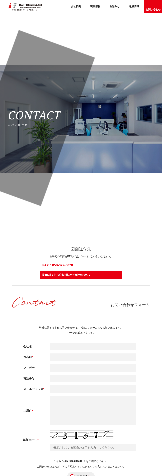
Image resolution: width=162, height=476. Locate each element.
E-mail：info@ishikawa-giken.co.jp (70, 275)
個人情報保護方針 (73, 462)
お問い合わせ (153, 9)
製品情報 (95, 6)
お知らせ (114, 6)
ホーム (12, 230)
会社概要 (76, 6)
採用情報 (134, 6)
